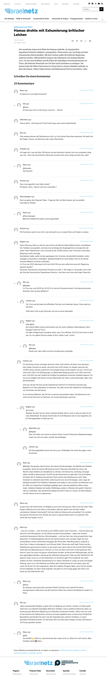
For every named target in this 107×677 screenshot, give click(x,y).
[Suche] (101, 9)
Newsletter (45, 4)
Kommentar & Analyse (60, 19)
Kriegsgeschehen (76, 19)
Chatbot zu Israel (91, 19)
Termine (17, 4)
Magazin (7, 4)
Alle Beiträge (9, 19)
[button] (73, 41)
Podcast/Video (31, 4)
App (55, 4)
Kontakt (76, 4)
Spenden (65, 4)
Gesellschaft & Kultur (41, 19)
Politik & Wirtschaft (23, 19)
